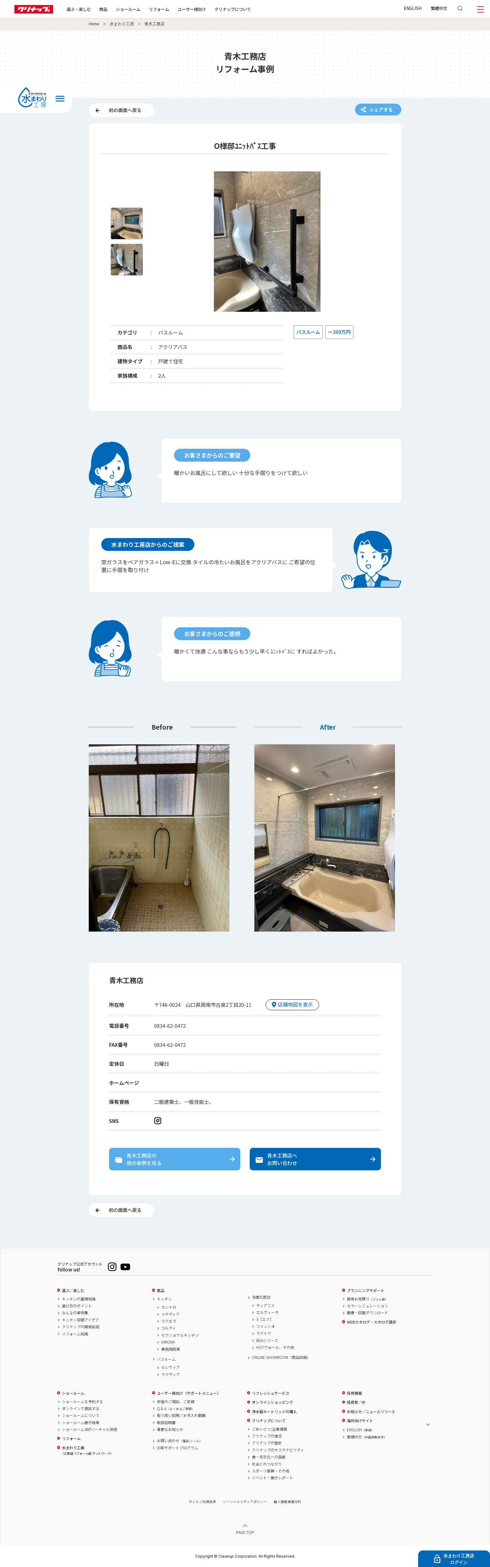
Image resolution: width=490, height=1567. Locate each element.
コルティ (168, 1327)
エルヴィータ (267, 1312)
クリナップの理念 (267, 1435)
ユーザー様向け (192, 9)
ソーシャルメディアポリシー (245, 1501)
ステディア (170, 1314)
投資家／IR (356, 1402)
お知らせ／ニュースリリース (371, 1411)
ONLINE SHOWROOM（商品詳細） (281, 1357)
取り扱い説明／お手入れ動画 (181, 1415)
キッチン (164, 1298)
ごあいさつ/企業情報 (269, 1429)
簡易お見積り (367, 1298)
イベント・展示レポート (272, 1477)
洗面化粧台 (261, 1297)
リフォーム (159, 9)
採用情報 (354, 1393)
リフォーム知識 (75, 1333)
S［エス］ (264, 1319)
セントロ (168, 1307)
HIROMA (168, 1341)
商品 (160, 1290)
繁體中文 (439, 8)
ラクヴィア (170, 1374)
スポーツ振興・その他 (270, 1470)
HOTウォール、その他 (275, 1347)
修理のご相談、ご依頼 (175, 1401)
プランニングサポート (365, 1290)
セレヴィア (170, 1367)
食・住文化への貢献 (269, 1456)
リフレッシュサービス (270, 1393)
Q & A (176, 1408)
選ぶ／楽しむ (73, 1290)
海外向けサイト (360, 1420)
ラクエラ (168, 1321)
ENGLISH (413, 8)
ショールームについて (80, 1415)
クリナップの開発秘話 (80, 1326)
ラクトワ (263, 1333)
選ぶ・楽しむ (79, 9)
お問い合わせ (179, 1440)
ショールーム (128, 9)
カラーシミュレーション (367, 1305)
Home (94, 24)
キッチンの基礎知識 (79, 1298)
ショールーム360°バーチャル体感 (89, 1429)
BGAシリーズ (267, 1340)
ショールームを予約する (82, 1401)
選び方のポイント (77, 1305)
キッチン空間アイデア (80, 1319)
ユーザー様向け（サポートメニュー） (189, 1393)
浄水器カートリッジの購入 (274, 1411)
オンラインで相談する (80, 1408)
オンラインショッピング (272, 1402)
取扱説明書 (166, 1422)
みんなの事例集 (75, 1312)
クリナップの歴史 (267, 1442)
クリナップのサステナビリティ (278, 1449)
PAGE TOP (245, 1532)
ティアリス (265, 1305)
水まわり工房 (122, 24)
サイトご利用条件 (202, 1501)
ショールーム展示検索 (80, 1422)
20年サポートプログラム (177, 1447)
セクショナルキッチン (180, 1335)
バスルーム (166, 1359)
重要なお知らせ (170, 1429)
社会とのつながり (267, 1464)
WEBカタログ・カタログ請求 (371, 1322)
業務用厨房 (170, 1349)
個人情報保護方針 (287, 1501)
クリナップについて (232, 9)
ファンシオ (265, 1326)
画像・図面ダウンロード (367, 1312)
